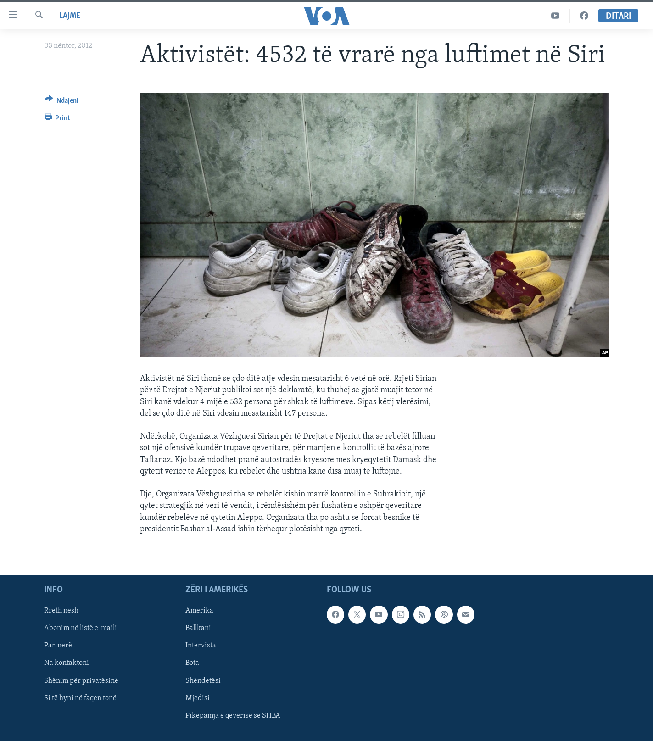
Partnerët (59, 645)
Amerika (199, 610)
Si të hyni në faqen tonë (80, 698)
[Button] (62, 102)
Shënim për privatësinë (81, 680)
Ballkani (198, 628)
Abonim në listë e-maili (80, 628)
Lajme (69, 15)
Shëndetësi (203, 680)
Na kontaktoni (66, 663)
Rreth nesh (61, 610)
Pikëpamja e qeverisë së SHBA (232, 715)
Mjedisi (197, 698)
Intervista (200, 645)
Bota (192, 663)
